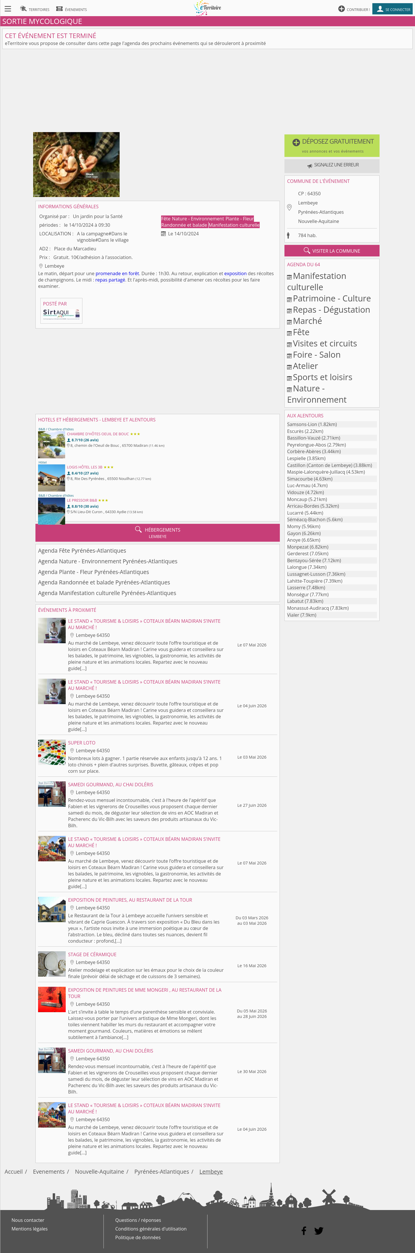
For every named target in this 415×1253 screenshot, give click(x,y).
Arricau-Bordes (303, 506)
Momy (294, 526)
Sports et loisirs (322, 376)
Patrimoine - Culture (332, 298)
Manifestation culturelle (234, 225)
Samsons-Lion (302, 424)
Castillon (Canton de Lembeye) (319, 465)
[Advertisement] (207, 91)
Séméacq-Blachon (306, 519)
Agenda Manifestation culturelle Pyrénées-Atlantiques (107, 593)
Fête (166, 218)
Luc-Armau (298, 485)
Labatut (295, 601)
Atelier (305, 365)
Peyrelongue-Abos (306, 445)
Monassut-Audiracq (308, 608)
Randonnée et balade (184, 225)
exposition (235, 273)
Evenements (49, 1171)
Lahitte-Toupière (304, 581)
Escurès (295, 431)
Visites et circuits (325, 343)
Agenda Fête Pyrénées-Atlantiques (82, 550)
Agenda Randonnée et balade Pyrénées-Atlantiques (104, 582)
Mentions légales (30, 1229)
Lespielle (296, 458)
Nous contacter (28, 1220)
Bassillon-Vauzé (303, 438)
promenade (108, 273)
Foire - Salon (317, 354)
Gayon (294, 533)
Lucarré (295, 513)
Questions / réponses (138, 1220)
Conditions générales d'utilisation (151, 1229)
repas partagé (110, 280)
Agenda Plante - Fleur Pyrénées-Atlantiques (93, 572)
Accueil (14, 1171)
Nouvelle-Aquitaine (318, 221)
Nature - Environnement (198, 218)
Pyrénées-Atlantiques (321, 212)
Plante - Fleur (239, 218)
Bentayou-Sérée (304, 560)
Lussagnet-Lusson (306, 574)
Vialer (293, 615)
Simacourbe (300, 479)
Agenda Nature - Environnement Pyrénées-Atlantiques (107, 561)
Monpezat (298, 547)
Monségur (298, 594)
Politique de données (138, 1237)
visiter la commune (332, 250)
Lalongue (297, 567)
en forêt (130, 273)
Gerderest (298, 553)
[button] (332, 145)
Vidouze (295, 492)
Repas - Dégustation (331, 309)
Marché (307, 320)
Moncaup (297, 499)
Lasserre (296, 587)
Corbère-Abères (304, 451)
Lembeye (308, 203)
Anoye (294, 540)
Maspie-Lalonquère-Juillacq (316, 472)
